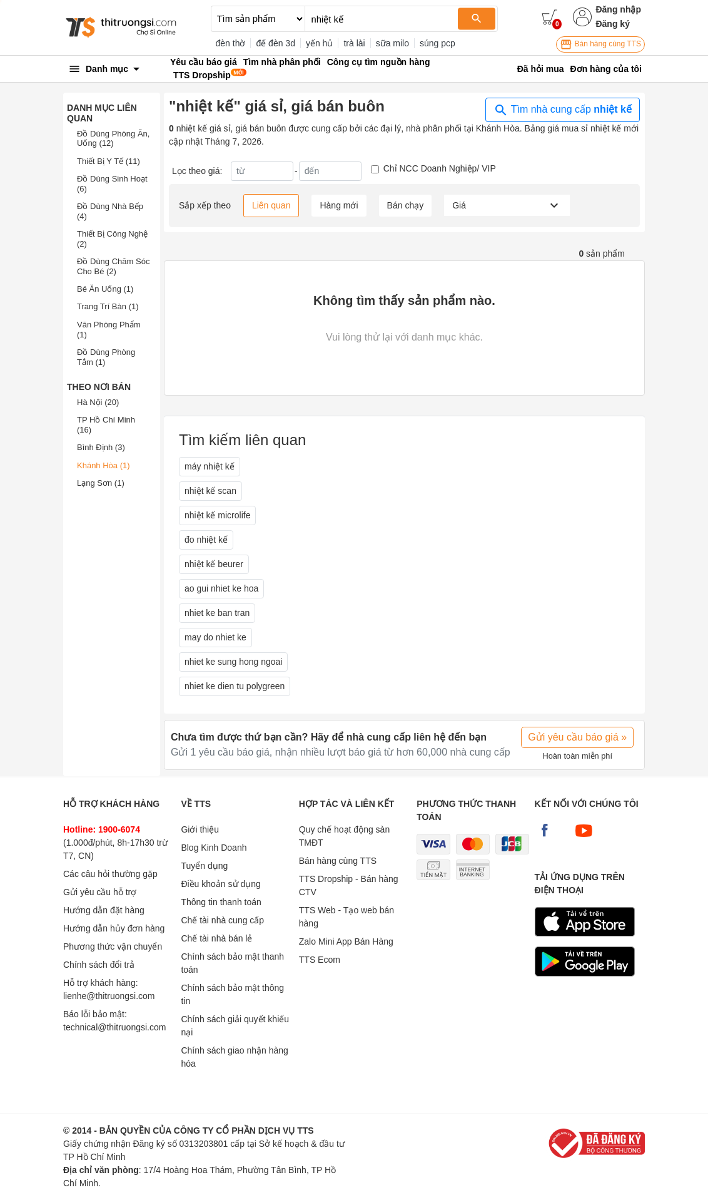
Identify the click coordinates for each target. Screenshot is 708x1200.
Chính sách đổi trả (98, 965)
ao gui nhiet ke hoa (221, 588)
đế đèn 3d (275, 43)
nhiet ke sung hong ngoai (233, 662)
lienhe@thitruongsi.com (109, 996)
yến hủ (319, 43)
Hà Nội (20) (98, 402)
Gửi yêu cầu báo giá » (577, 737)
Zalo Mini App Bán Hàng (346, 941)
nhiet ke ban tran (217, 613)
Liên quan (271, 205)
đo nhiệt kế (206, 540)
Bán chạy (405, 205)
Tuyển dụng (204, 866)
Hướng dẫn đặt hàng (103, 910)
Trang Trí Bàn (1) (108, 306)
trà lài (354, 43)
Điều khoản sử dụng (220, 884)
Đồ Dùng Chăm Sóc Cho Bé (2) (113, 266)
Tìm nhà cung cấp (562, 110)
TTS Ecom (319, 960)
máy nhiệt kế (210, 466)
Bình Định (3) (101, 447)
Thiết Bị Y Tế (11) (108, 161)
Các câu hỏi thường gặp (110, 874)
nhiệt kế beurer (214, 564)
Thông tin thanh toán (221, 902)
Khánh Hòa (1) (103, 465)
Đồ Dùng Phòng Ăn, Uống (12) (113, 138)
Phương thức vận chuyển (112, 946)
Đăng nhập (618, 9)
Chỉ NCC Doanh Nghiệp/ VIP (439, 168)
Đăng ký (612, 24)
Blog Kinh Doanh (213, 848)
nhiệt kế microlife (217, 515)
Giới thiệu (200, 829)
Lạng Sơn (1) (100, 483)
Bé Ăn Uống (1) (105, 289)
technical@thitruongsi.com (114, 1027)
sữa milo (392, 43)
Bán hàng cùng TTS (600, 44)
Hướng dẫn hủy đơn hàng (113, 928)
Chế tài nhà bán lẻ (216, 938)
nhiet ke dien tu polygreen (235, 686)
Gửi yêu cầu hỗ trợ (99, 892)
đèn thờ (231, 43)
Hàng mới (339, 205)
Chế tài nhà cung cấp (222, 920)
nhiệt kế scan (210, 491)
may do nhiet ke (215, 637)
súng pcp (437, 43)
